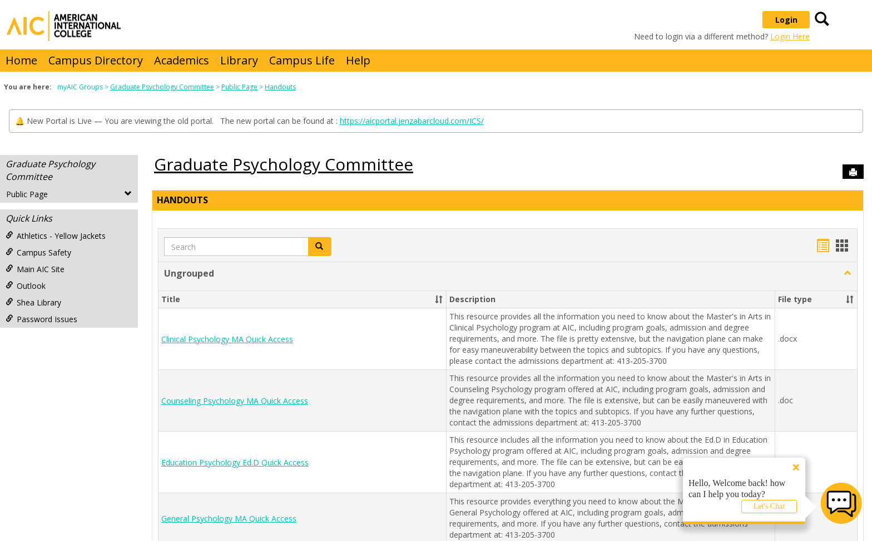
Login (786, 19)
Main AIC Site (35, 269)
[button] (319, 246)
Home (21, 60)
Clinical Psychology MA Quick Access (227, 339)
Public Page (239, 87)
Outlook (26, 285)
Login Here (790, 36)
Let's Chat (769, 506)
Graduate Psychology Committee (162, 87)
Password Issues (41, 319)
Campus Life (302, 60)
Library (239, 60)
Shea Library (33, 302)
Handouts (280, 87)
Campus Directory (95, 60)
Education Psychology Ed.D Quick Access (235, 462)
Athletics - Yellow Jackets (56, 236)
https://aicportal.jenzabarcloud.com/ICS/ (412, 121)
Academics (181, 60)
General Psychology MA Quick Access (228, 518)
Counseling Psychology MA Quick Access (234, 400)
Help (358, 60)
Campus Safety (38, 252)
